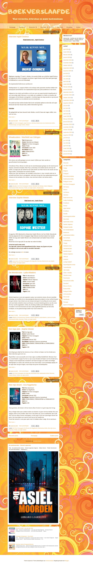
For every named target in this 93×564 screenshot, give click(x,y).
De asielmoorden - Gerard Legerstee (20, 445)
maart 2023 (66, 148)
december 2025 (67, 60)
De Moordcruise (21, 317)
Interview (33, 123)
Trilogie (65, 243)
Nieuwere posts (13, 435)
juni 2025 (65, 76)
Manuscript (66, 296)
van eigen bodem (21, 124)
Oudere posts (54, 435)
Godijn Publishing (68, 200)
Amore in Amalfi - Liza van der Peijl (24, 528)
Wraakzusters (40, 187)
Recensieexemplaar (68, 176)
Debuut (30, 186)
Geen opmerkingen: (24, 120)
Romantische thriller (68, 280)
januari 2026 (66, 57)
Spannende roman (68, 221)
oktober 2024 (66, 97)
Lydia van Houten (51, 317)
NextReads (66, 299)
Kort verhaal (66, 237)
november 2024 (67, 95)
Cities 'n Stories (67, 272)
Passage (65, 302)
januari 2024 (66, 121)
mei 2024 (65, 111)
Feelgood (65, 173)
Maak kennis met (40, 123)
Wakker (28, 124)
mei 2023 (65, 143)
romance (65, 259)
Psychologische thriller (69, 216)
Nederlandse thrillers (68, 235)
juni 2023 (65, 140)
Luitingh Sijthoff (67, 262)
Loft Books (66, 192)
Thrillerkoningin (12, 124)
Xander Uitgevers (68, 224)
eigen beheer (66, 208)
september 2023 (67, 132)
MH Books (66, 187)
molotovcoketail (49, 560)
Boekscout (66, 232)
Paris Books (66, 278)
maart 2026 (66, 52)
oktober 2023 (66, 129)
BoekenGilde (66, 288)
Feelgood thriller (67, 291)
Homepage (12, 27)
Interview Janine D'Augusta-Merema (24, 544)
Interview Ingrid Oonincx (19, 37)
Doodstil (28, 317)
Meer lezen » (12, 117)
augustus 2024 (67, 103)
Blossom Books (67, 286)
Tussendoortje (67, 267)
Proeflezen (66, 203)
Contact (78, 27)
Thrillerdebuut (67, 240)
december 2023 (67, 124)
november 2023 (67, 127)
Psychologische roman (69, 264)
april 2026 (66, 49)
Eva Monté (26, 428)
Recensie (21, 187)
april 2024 (66, 113)
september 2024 (67, 100)
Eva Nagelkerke (33, 428)
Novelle (65, 213)
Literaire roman (67, 275)
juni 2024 (65, 108)
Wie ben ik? (22, 27)
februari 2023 (66, 151)
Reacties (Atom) (37, 441)
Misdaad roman (67, 246)
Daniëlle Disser (67, 251)
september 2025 (67, 68)
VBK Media (66, 270)
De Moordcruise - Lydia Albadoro (22, 273)
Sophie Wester (12, 375)
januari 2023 (66, 153)
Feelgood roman (67, 181)
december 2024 (67, 92)
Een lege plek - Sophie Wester (21, 329)
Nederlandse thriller (50, 123)
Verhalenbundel (67, 248)
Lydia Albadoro (43, 317)
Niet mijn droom (52, 428)
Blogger (67, 560)
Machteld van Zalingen (38, 186)
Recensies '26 (33, 27)
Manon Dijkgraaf (48, 186)
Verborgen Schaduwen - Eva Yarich (24, 536)
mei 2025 (65, 78)
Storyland (65, 283)
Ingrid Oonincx (27, 123)
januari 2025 (66, 89)
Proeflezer (66, 211)
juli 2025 (65, 73)
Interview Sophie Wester (19, 198)
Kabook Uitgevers (34, 317)
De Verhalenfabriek (68, 229)
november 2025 (67, 62)
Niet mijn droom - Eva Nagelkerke (23, 385)
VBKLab (65, 256)
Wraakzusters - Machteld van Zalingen (24, 137)
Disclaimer (69, 27)
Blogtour (15, 317)
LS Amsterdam (67, 294)
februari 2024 (66, 119)
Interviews (60, 27)
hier (23, 252)
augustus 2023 (67, 135)
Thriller (25, 187)
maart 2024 (66, 116)
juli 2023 (65, 137)
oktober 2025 (66, 65)
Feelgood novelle (67, 227)
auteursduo (15, 261)
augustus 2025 (67, 70)
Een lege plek (33, 261)
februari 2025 (66, 87)
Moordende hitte (35, 373)
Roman (65, 205)
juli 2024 (65, 105)
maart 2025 (66, 84)
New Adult (66, 219)
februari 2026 (66, 54)
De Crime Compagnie (18, 123)
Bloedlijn (15, 186)
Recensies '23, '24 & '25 (47, 27)
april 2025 (66, 81)
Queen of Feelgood (68, 304)
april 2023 (66, 145)
